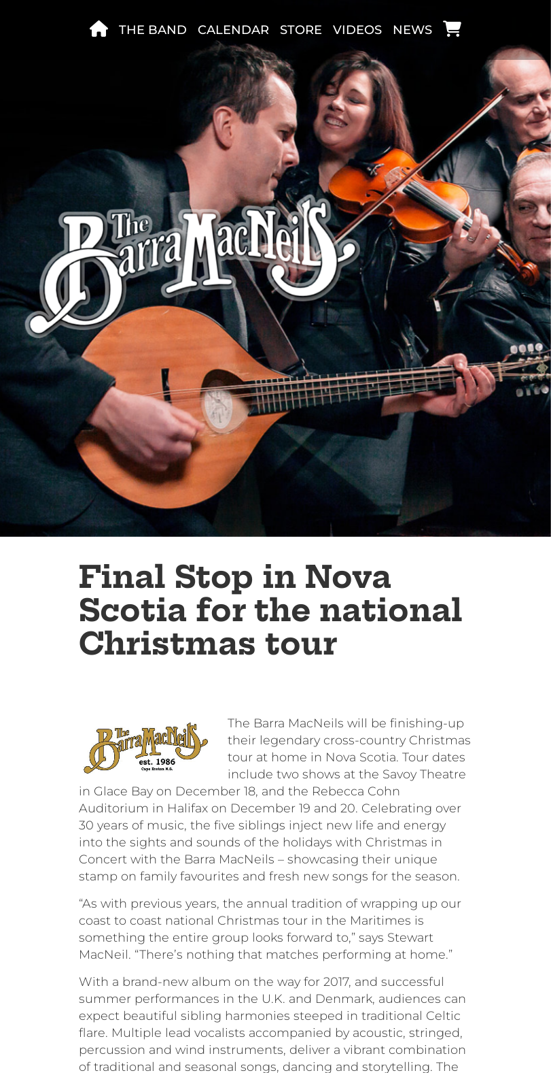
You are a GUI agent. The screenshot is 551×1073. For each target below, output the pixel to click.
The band (153, 29)
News (412, 29)
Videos (357, 29)
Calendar (233, 29)
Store (301, 29)
